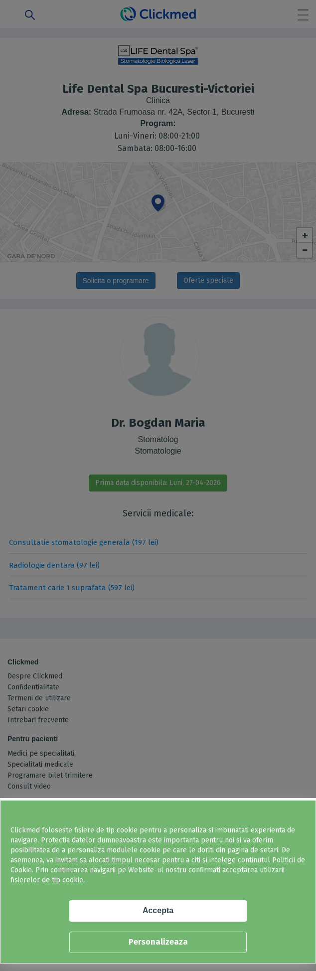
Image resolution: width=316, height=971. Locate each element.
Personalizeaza (158, 942)
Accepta (158, 910)
